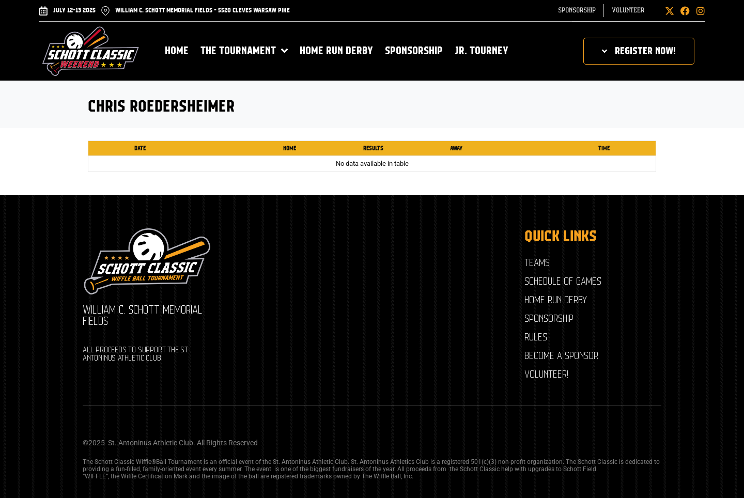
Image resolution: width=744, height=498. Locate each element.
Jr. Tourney (481, 50)
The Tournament (244, 50)
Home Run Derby (336, 50)
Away (456, 148)
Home (177, 50)
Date (140, 148)
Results (373, 148)
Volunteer (628, 10)
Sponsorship (577, 10)
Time (604, 148)
